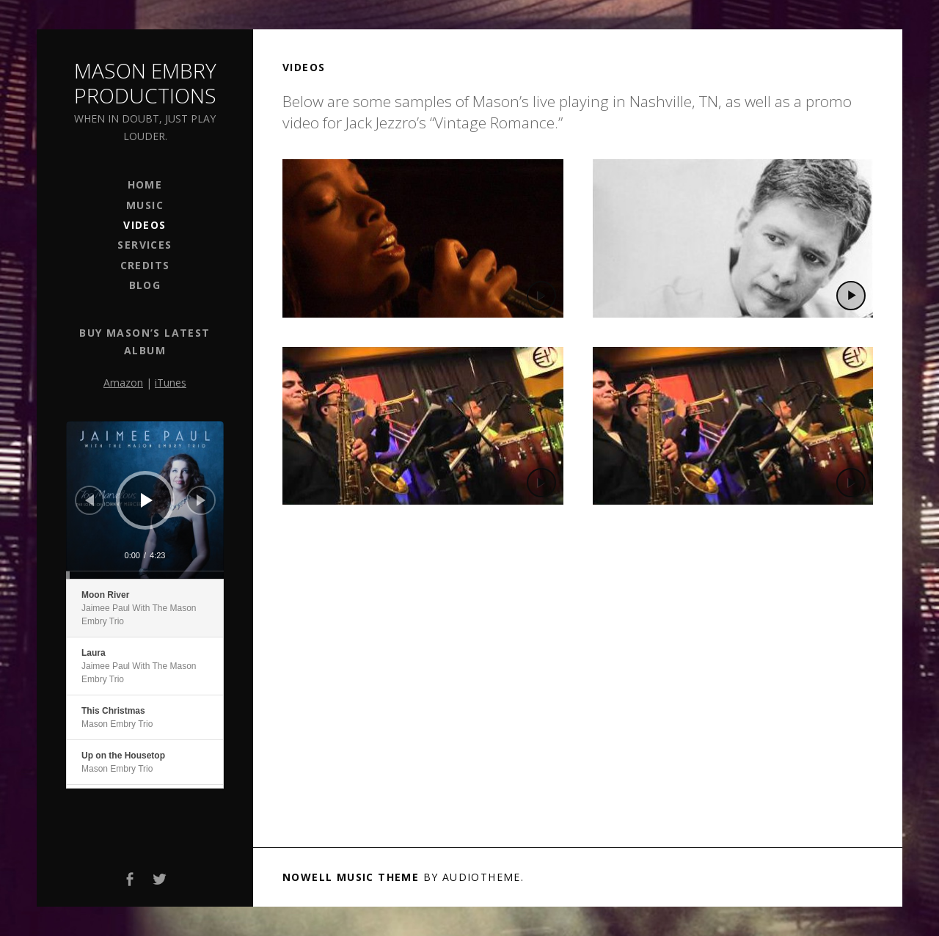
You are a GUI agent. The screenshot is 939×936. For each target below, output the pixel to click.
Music (145, 205)
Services (144, 245)
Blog (145, 285)
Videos (144, 225)
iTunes (170, 383)
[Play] (147, 500)
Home (145, 184)
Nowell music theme (350, 877)
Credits (145, 265)
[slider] (145, 575)
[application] (145, 500)
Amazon (123, 383)
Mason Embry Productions (145, 82)
